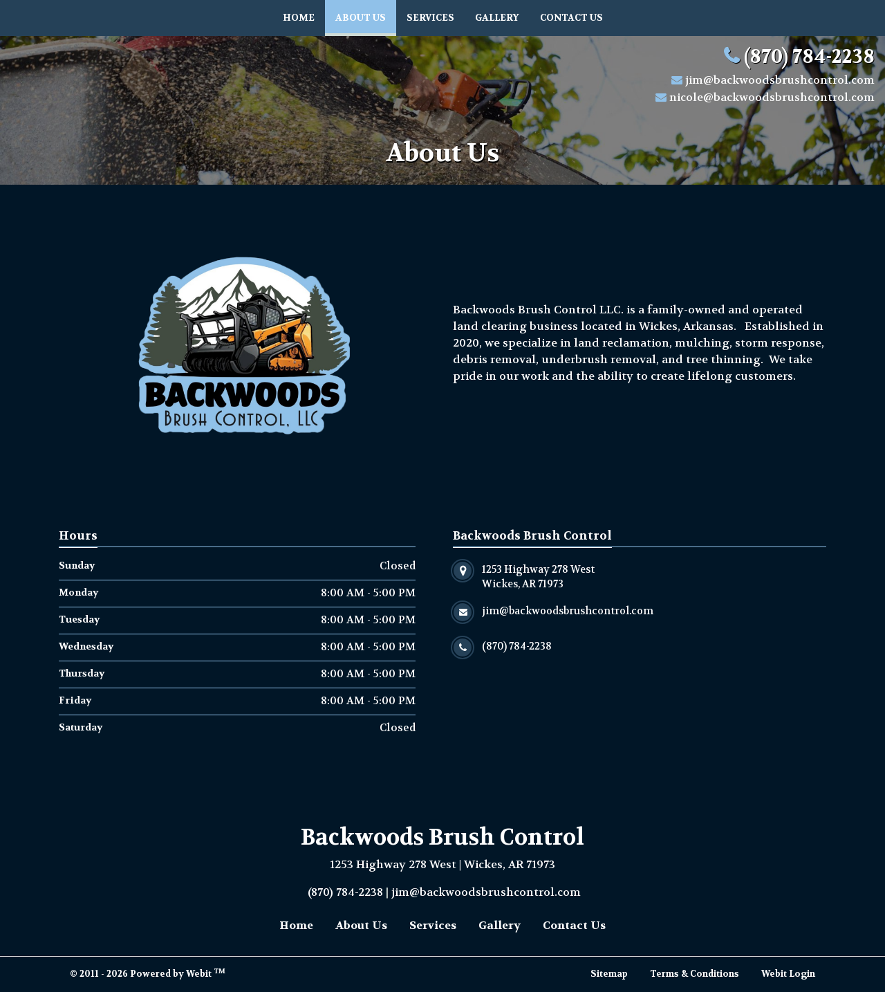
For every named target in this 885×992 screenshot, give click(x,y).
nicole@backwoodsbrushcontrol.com (772, 97)
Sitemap (609, 974)
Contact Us (571, 18)
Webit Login (788, 974)
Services (430, 18)
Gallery (497, 18)
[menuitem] (298, 18)
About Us (365, 14)
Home (299, 18)
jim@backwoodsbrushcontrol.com (780, 80)
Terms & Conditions (694, 974)
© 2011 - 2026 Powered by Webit (147, 973)
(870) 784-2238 (809, 56)
